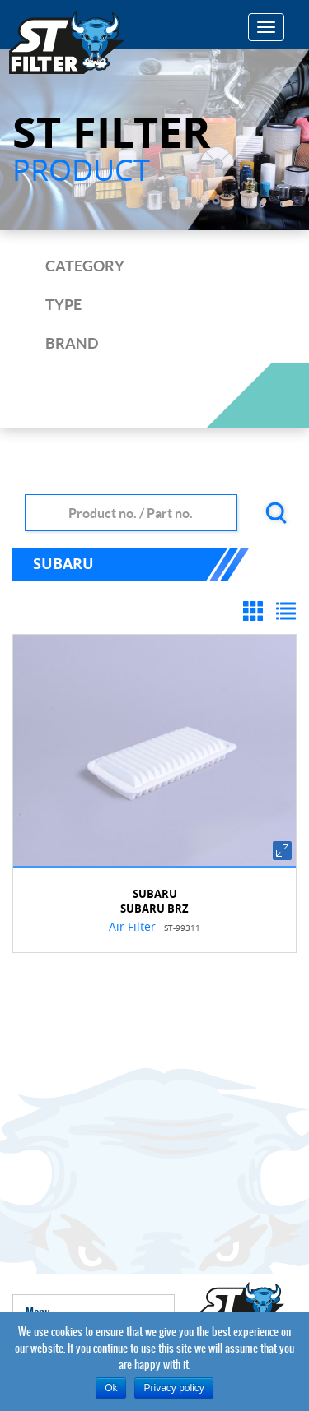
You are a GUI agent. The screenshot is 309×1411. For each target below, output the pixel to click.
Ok (111, 1388)
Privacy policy (173, 1388)
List (288, 613)
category (84, 266)
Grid (255, 613)
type (63, 304)
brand (71, 343)
